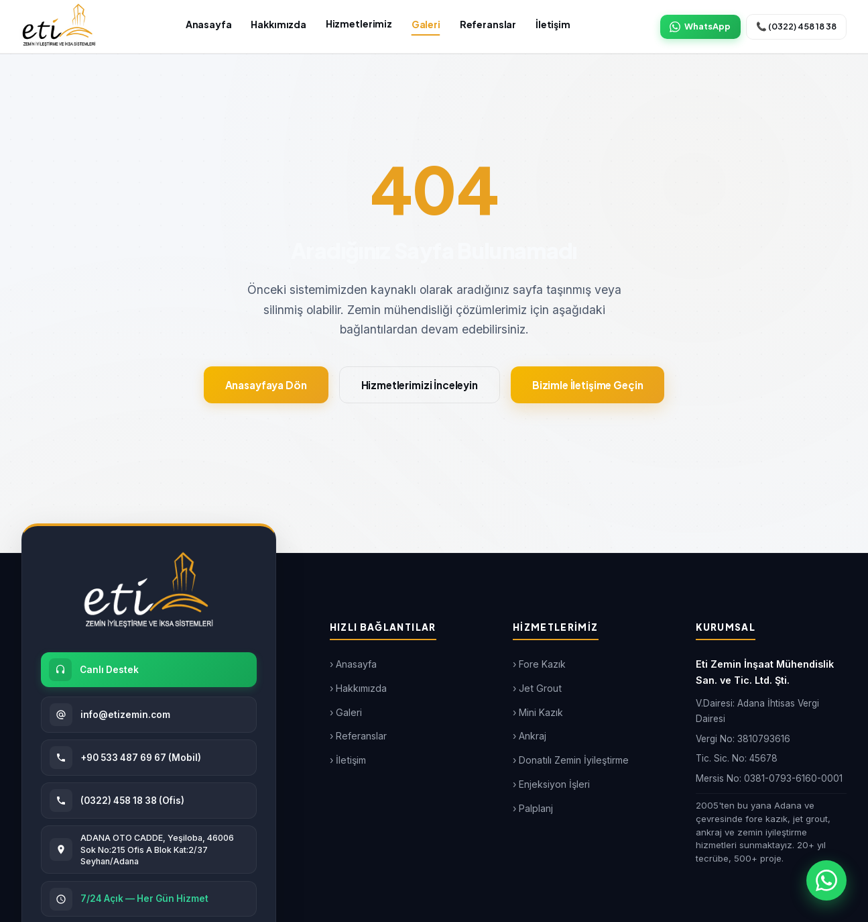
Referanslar (488, 24)
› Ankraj (529, 735)
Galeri (426, 24)
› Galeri (346, 712)
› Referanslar (358, 735)
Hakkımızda (278, 24)
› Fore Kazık (539, 664)
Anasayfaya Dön (266, 384)
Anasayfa (209, 24)
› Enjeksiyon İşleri (551, 784)
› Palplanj (533, 808)
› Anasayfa (353, 664)
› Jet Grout (537, 688)
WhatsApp (700, 26)
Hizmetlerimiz (359, 23)
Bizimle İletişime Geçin (587, 384)
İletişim (553, 24)
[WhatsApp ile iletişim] (826, 880)
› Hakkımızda (358, 688)
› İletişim (348, 760)
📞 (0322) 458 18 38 (796, 26)
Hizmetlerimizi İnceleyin (419, 384)
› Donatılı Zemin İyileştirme (571, 760)
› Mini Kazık (538, 712)
